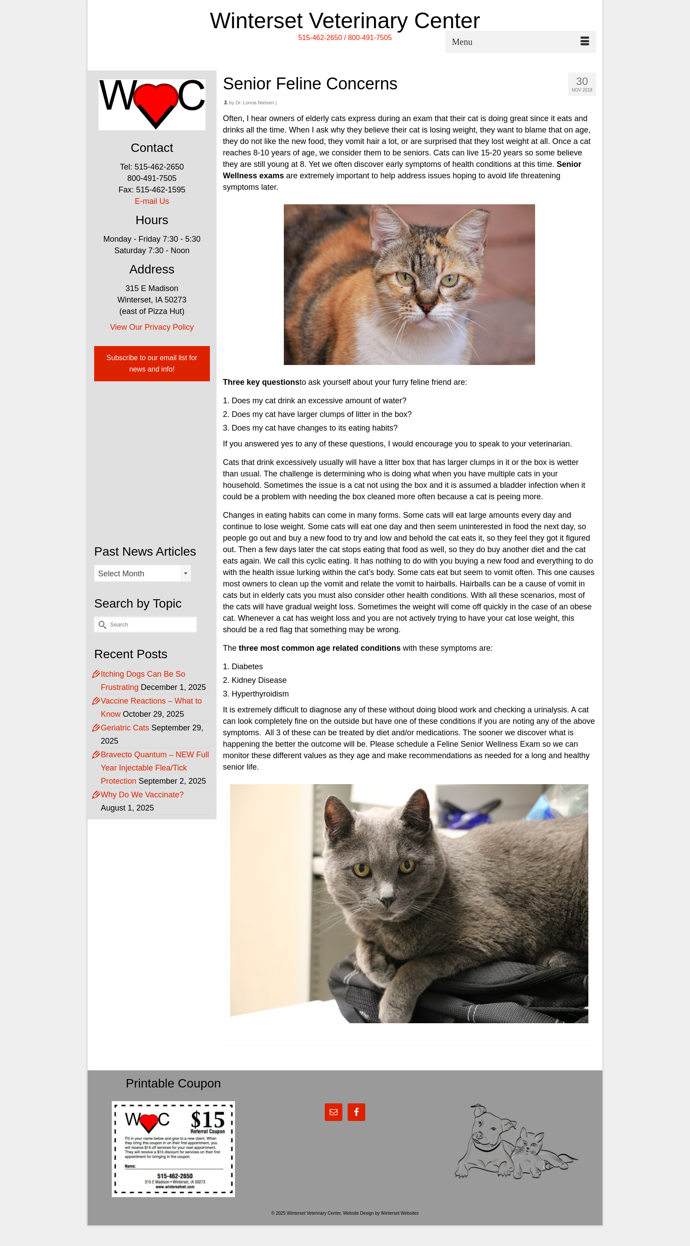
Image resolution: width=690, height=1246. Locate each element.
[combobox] (142, 573)
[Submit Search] (100, 624)
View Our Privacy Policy (152, 327)
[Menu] (520, 42)
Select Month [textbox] (121, 573)
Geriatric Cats (125, 727)
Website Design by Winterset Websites (381, 1213)
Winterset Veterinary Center (345, 20)
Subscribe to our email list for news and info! (151, 363)
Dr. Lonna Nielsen (254, 102)
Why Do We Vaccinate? (142, 794)
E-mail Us (152, 201)
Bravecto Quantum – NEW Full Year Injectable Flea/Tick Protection (155, 767)
